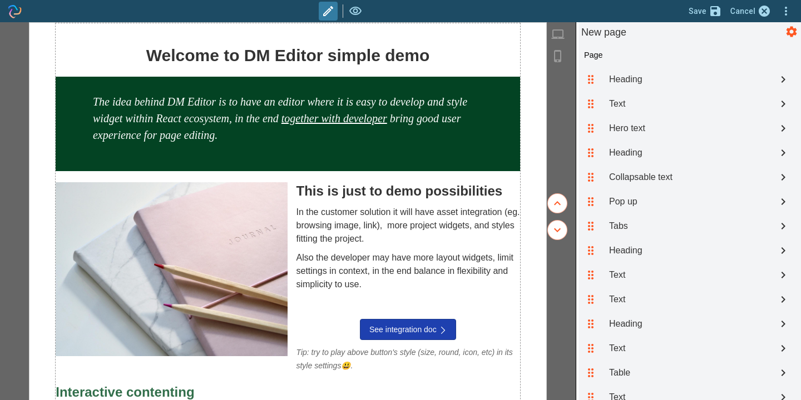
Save (705, 11)
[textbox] (288, 118)
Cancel (750, 11)
